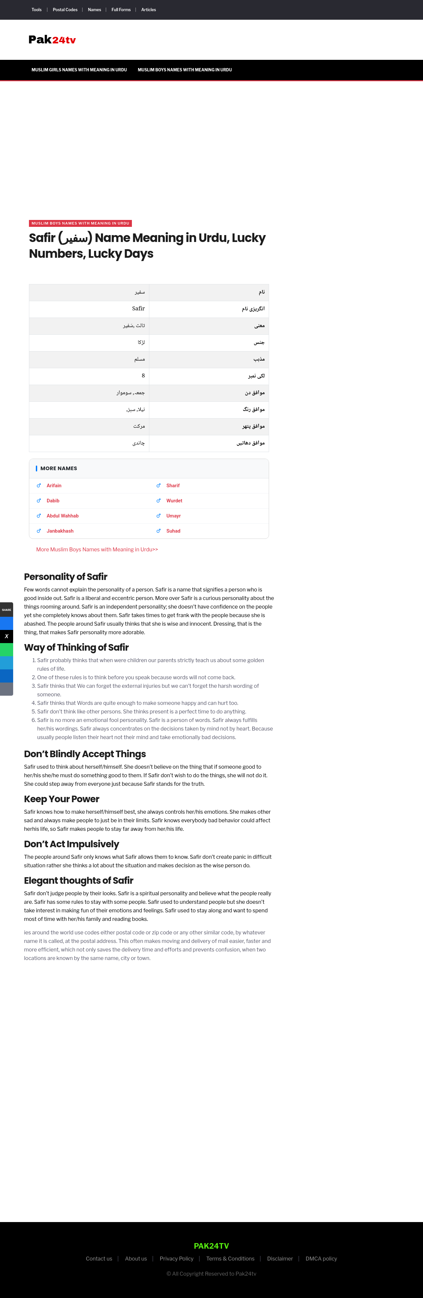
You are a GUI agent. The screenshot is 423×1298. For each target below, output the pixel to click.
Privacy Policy (176, 1259)
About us (136, 1259)
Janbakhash (60, 531)
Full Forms (121, 9)
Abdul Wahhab (63, 516)
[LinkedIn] (6, 676)
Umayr (173, 516)
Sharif (173, 486)
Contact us (99, 1259)
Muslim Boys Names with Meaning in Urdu (185, 69)
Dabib (53, 501)
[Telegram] (6, 662)
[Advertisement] (211, 142)
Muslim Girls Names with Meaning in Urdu (79, 69)
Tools (36, 9)
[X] (6, 636)
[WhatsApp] (6, 649)
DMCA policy (321, 1259)
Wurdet (174, 501)
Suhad (173, 531)
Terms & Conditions (230, 1259)
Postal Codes (65, 9)
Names (94, 9)
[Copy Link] (6, 689)
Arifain (54, 486)
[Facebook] (6, 623)
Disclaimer (280, 1259)
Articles (148, 9)
